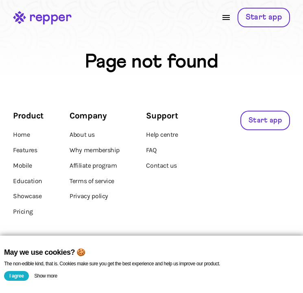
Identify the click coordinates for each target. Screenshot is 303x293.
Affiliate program (93, 165)
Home (21, 134)
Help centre (162, 134)
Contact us (161, 165)
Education (27, 181)
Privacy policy (89, 196)
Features (25, 150)
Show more (45, 276)
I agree (16, 276)
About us (82, 134)
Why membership (95, 150)
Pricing (23, 211)
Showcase (27, 196)
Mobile (22, 165)
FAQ (151, 150)
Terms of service (92, 181)
